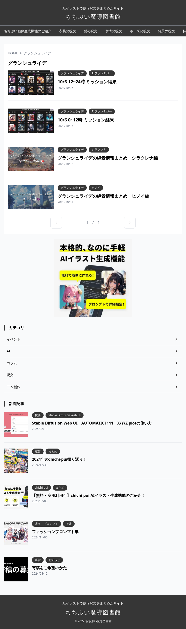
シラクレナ (99, 150)
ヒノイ (96, 188)
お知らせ (54, 560)
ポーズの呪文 (140, 31)
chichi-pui (41, 488)
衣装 (69, 524)
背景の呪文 (166, 31)
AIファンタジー (102, 73)
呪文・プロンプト (46, 524)
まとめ (52, 451)
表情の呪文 (113, 31)
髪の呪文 (90, 31)
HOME (13, 53)
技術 (38, 415)
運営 (38, 451)
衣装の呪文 (67, 31)
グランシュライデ (72, 73)
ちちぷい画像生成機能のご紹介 (27, 31)
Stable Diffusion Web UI (64, 415)
